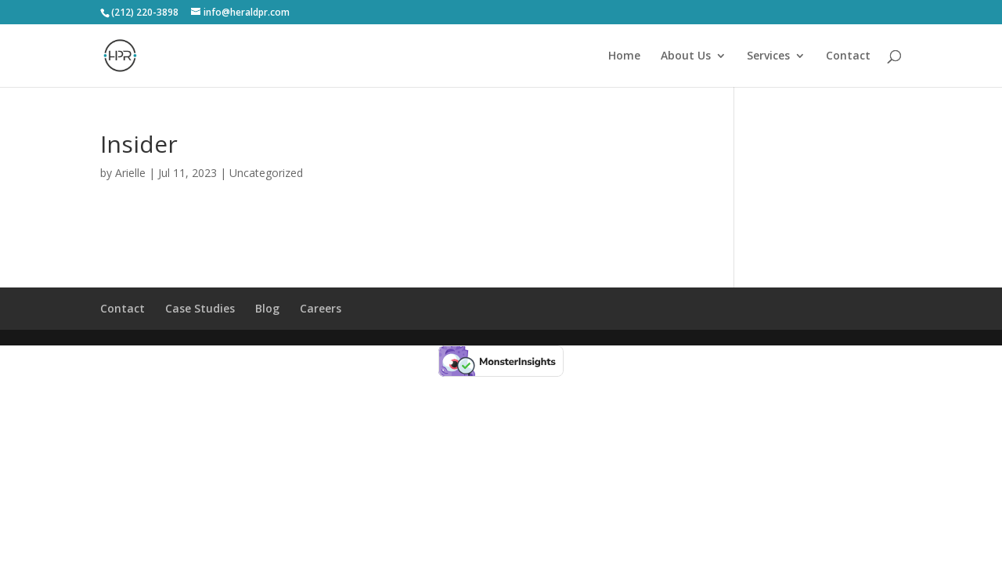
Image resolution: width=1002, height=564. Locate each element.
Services (768, 56)
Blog (267, 308)
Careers (320, 308)
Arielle (130, 172)
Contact (848, 56)
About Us (686, 56)
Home (624, 56)
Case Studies (200, 308)
